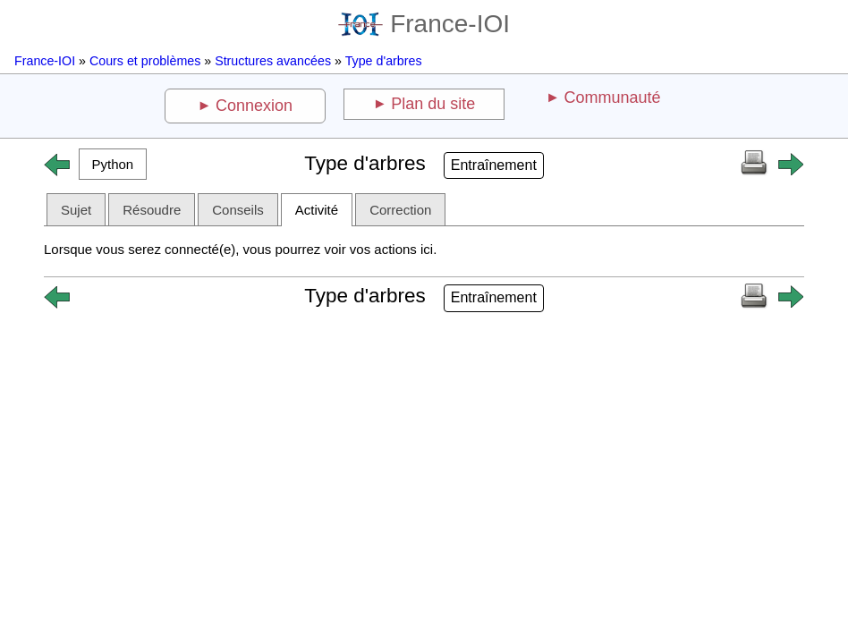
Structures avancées (273, 61)
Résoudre (152, 209)
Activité (316, 209)
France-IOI (424, 24)
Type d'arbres (383, 61)
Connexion (254, 105)
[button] (113, 164)
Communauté (612, 97)
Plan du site (433, 104)
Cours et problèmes (144, 61)
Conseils (238, 209)
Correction (400, 209)
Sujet (76, 209)
